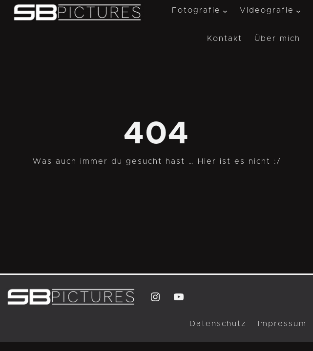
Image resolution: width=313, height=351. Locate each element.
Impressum (282, 324)
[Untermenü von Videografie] (298, 10)
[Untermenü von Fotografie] (225, 10)
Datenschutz (217, 324)
